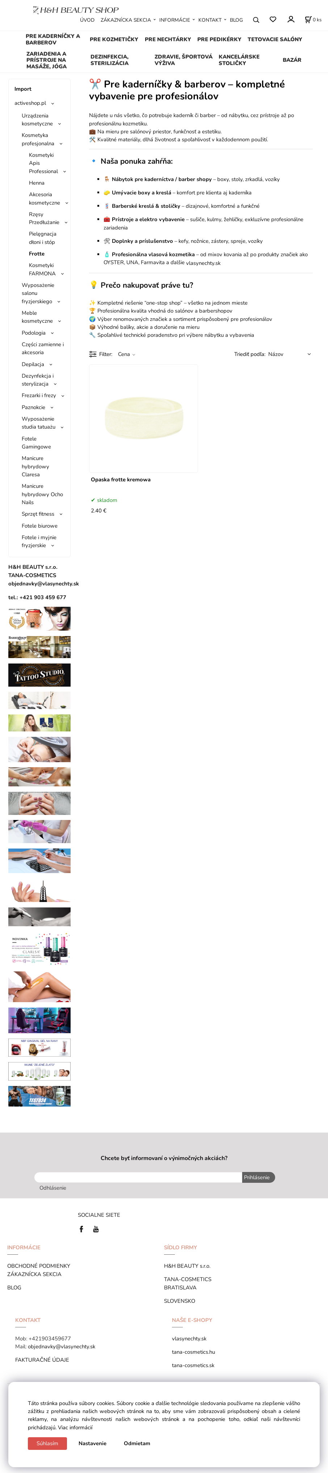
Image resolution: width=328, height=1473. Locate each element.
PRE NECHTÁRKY (168, 39)
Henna (37, 182)
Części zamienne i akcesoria (43, 348)
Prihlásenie (257, 1177)
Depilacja (33, 364)
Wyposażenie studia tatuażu (38, 422)
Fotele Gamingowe (36, 442)
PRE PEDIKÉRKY (219, 39)
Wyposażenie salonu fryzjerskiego (38, 293)
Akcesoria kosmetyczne (44, 198)
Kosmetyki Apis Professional (43, 163)
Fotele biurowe (40, 525)
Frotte (37, 253)
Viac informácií (75, 1427)
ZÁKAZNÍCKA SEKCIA (126, 20)
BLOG (236, 20)
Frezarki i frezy (39, 395)
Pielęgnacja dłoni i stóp (42, 237)
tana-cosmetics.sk (193, 1365)
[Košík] (313, 20)
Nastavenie (92, 1443)
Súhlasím (47, 1443)
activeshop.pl (30, 103)
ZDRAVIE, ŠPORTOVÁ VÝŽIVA (184, 60)
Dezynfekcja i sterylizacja (38, 379)
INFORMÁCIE (174, 20)
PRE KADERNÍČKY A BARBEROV (53, 39)
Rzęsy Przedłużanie (44, 218)
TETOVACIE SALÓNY (275, 39)
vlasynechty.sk (189, 1338)
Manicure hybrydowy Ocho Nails (42, 494)
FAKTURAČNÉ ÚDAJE (42, 1360)
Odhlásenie (52, 1187)
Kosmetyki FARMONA (42, 269)
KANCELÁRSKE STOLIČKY (239, 60)
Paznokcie (33, 407)
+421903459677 (50, 1338)
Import (22, 89)
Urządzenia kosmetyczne (37, 119)
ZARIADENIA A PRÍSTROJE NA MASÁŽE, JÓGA (46, 60)
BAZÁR (292, 60)
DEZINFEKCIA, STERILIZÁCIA (110, 60)
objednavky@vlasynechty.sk (61, 1346)
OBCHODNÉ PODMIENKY (38, 1266)
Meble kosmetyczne (37, 317)
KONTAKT (210, 20)
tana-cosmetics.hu (193, 1352)
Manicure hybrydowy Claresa (35, 466)
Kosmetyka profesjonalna (38, 139)
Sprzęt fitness (38, 514)
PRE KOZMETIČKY (114, 39)
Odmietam (137, 1443)
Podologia (34, 332)
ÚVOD (87, 20)
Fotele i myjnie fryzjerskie (39, 541)
